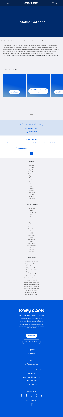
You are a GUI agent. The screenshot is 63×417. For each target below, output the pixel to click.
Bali (31, 210)
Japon (32, 188)
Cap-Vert (32, 170)
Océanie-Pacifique (11, 40)
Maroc (31, 190)
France (31, 178)
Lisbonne (31, 217)
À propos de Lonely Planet (31, 370)
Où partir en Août (31, 276)
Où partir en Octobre (31, 280)
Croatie (31, 168)
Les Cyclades (31, 212)
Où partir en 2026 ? (31, 294)
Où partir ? (31, 350)
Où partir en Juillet (31, 274)
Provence (31, 235)
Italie (31, 186)
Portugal (31, 194)
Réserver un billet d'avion (31, 377)
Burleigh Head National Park (38, 91)
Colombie (31, 174)
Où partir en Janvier (31, 262)
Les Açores (31, 243)
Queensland (27, 40)
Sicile (31, 241)
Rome (31, 237)
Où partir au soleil (31, 290)
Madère (31, 249)
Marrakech (31, 227)
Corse (31, 215)
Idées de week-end (31, 357)
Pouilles (31, 233)
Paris (31, 231)
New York (31, 229)
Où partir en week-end (31, 286)
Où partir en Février (31, 264)
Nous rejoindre (32, 381)
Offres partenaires (31, 364)
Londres (31, 219)
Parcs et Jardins (36, 40)
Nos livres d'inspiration (31, 341)
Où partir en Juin (31, 272)
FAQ (31, 360)
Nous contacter (31, 384)
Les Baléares (31, 245)
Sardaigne (31, 239)
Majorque (31, 223)
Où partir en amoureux (31, 288)
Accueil (3, 40)
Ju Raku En (14, 92)
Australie (20, 40)
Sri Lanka (32, 196)
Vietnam (31, 251)
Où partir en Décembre (31, 284)
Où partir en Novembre (31, 282)
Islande (31, 184)
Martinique (31, 225)
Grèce (31, 180)
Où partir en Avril (31, 268)
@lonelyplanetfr (31, 132)
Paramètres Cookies (31, 413)
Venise (31, 247)
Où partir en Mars (31, 266)
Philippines (31, 192)
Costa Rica (31, 172)
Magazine (31, 353)
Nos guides (31, 335)
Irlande (31, 182)
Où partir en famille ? (31, 292)
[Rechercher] (53, 3)
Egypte (31, 176)
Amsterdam (31, 208)
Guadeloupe (31, 221)
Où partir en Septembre (31, 278)
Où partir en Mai (31, 270)
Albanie (31, 165)
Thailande (31, 198)
